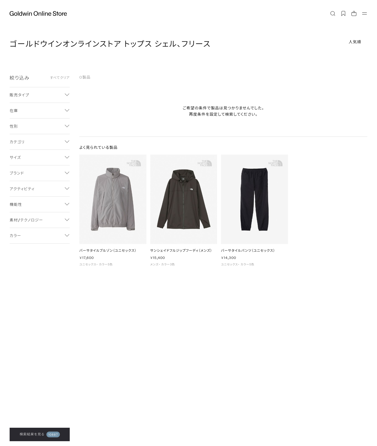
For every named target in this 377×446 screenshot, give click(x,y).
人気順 (355, 41)
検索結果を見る (39, 434)
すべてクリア (60, 77)
